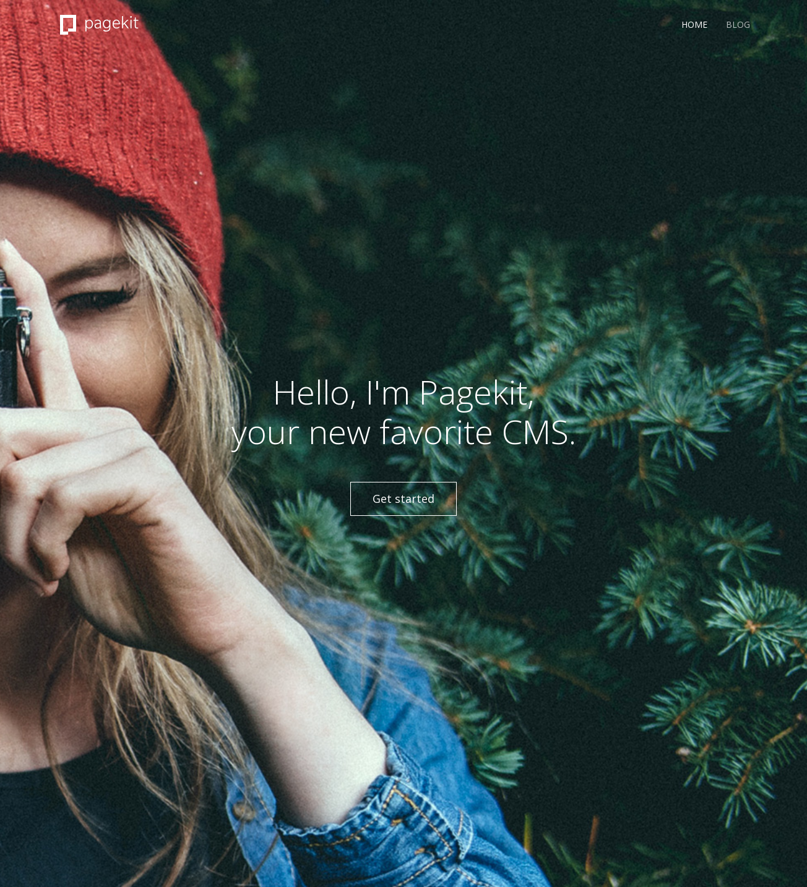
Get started (403, 498)
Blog (738, 24)
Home (694, 24)
